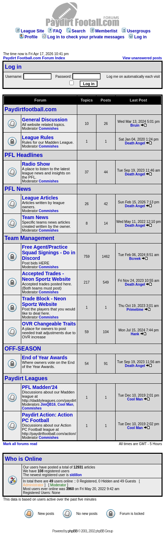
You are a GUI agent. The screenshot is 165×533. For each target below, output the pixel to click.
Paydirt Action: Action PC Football (47, 417)
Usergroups (136, 31)
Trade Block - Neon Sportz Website (44, 301)
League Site (30, 31)
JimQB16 (47, 404)
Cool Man (65, 404)
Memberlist (103, 31)
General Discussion (45, 119)
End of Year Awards (44, 357)
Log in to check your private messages (83, 37)
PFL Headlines (24, 155)
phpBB (73, 531)
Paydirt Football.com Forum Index (34, 58)
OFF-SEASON (23, 349)
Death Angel (135, 143)
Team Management (29, 238)
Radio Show (36, 164)
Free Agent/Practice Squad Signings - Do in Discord (48, 252)
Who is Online (23, 459)
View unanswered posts (142, 58)
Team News (35, 217)
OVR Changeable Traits (49, 323)
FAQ (55, 31)
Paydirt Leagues (26, 378)
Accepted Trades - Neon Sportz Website (46, 276)
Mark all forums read (20, 444)
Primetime (134, 309)
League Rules (38, 137)
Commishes (48, 128)
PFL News (18, 189)
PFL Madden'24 (39, 387)
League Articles (40, 198)
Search (76, 31)
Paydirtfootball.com (30, 109)
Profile (28, 37)
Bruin (135, 125)
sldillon (76, 475)
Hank (135, 334)
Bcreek (135, 259)
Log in (138, 37)
